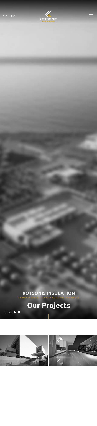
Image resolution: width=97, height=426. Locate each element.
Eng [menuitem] (5, 16)
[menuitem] (5, 16)
